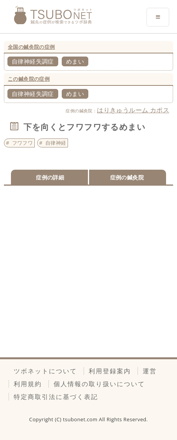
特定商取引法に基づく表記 (56, 396)
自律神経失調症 (33, 61)
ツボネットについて (45, 371)
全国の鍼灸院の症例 (31, 46)
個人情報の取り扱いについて (99, 384)
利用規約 (28, 384)
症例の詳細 (50, 177)
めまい (75, 61)
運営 (150, 371)
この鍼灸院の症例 (29, 78)
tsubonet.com (81, 419)
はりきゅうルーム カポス (133, 110)
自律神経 (55, 142)
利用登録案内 (110, 371)
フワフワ (22, 142)
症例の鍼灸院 (127, 177)
